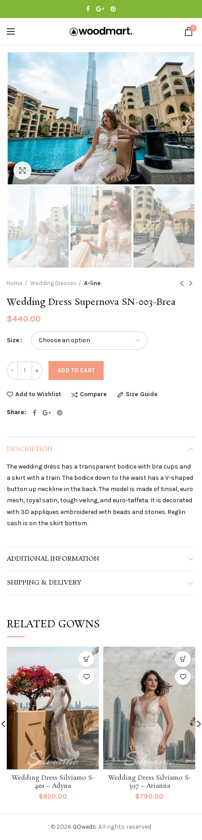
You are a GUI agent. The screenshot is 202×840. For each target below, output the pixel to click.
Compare (93, 394)
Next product (190, 284)
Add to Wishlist (38, 394)
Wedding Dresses (53, 283)
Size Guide (142, 394)
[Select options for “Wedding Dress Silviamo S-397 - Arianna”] (183, 659)
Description (30, 449)
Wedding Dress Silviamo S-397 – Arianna (149, 782)
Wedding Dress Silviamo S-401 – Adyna (53, 782)
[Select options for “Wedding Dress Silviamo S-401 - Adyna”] (86, 659)
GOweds (84, 827)
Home (14, 283)
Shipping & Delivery (44, 582)
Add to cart (76, 370)
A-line (92, 283)
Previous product (181, 284)
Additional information (53, 558)
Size (13, 340)
